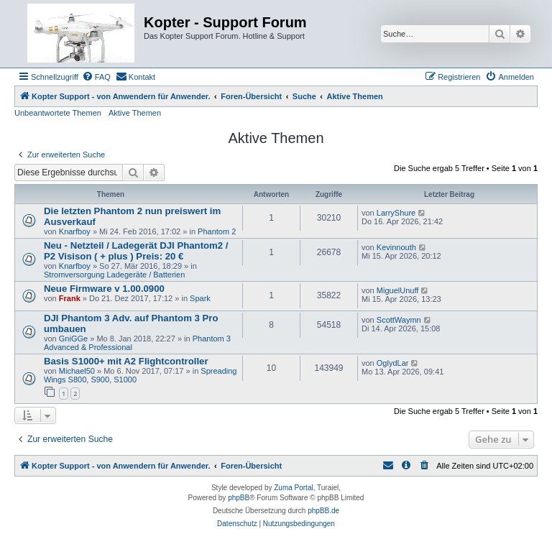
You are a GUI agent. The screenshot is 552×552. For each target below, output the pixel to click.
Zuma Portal (293, 488)
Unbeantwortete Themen (57, 113)
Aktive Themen (135, 113)
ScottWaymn (399, 320)
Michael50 (77, 371)
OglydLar (393, 363)
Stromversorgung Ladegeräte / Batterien (114, 274)
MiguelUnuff (398, 290)
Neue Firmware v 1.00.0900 (104, 288)
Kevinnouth (396, 247)
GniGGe (73, 338)
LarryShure (396, 212)
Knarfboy (75, 231)
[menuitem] (96, 77)
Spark (200, 298)
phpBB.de (323, 511)
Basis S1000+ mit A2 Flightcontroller (126, 361)
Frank (69, 298)
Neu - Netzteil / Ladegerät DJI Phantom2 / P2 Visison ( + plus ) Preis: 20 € (136, 251)
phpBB (238, 498)
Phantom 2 (217, 231)
